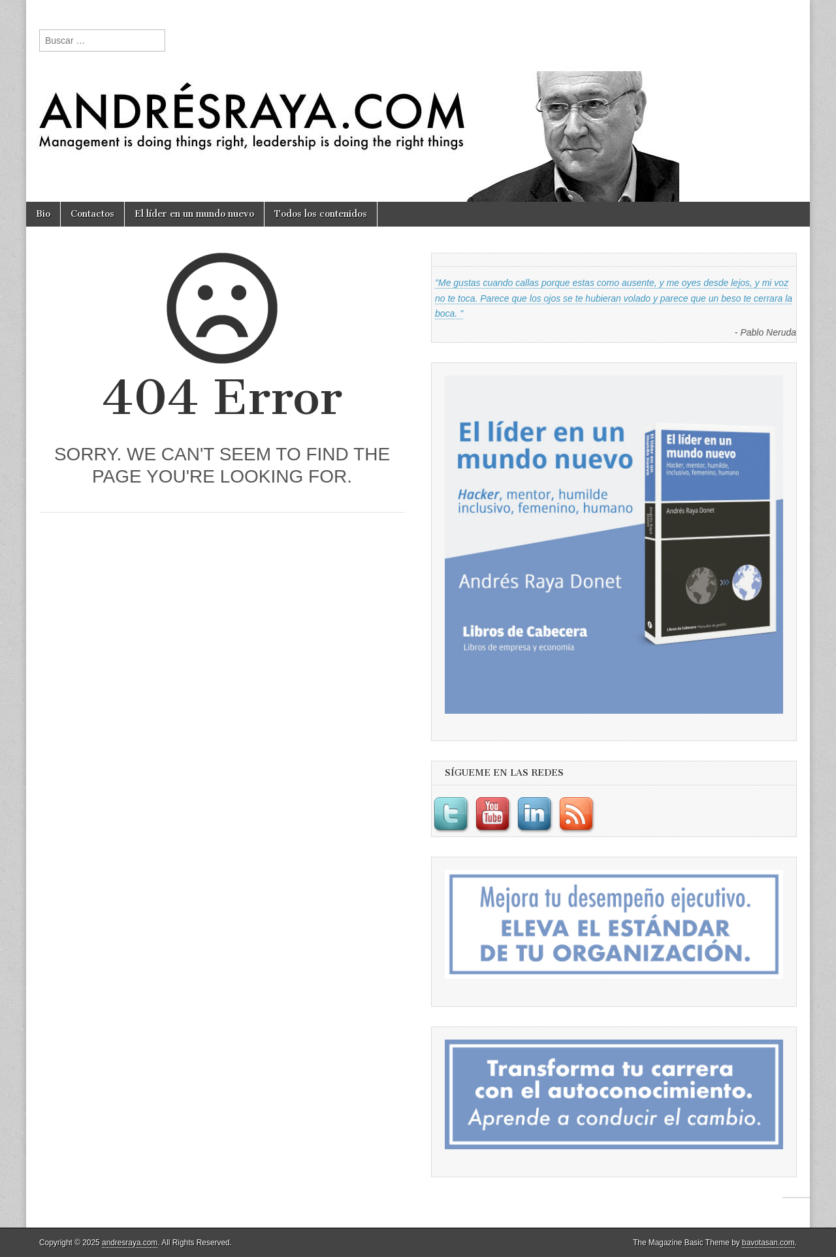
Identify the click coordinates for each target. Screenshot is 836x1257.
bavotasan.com (768, 1242)
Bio (43, 213)
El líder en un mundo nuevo (194, 213)
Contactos (92, 213)
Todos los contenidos (320, 213)
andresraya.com (129, 1242)
